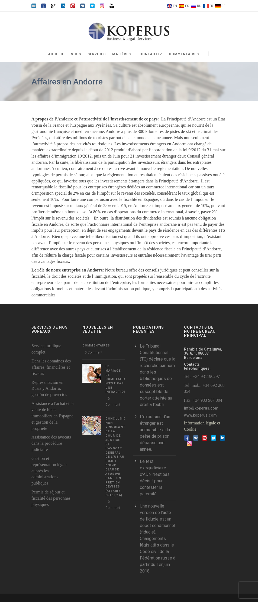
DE (223, 6)
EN (175, 6)
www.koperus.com (200, 415)
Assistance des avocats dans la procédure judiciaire (51, 443)
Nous (76, 54)
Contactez (151, 54)
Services (97, 54)
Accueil (56, 54)
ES (187, 6)
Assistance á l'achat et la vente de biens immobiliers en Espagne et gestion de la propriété (52, 415)
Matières (121, 54)
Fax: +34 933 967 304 (203, 400)
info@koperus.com (201, 408)
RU (199, 6)
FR (211, 6)
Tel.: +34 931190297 (202, 376)
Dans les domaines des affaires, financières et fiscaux (51, 367)
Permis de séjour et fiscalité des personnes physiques (50, 498)
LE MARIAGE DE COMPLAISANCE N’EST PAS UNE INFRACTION (119, 379)
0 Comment (93, 352)
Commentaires (184, 54)
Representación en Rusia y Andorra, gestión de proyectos (49, 388)
